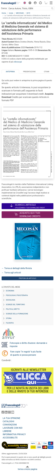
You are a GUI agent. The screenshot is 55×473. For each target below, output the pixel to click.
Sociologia (10, 300)
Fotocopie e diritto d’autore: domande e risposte (28, 345)
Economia (10, 291)
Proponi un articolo (27, 278)
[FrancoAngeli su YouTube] (12, 412)
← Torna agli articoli (11, 272)
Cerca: (4, 8)
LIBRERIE (7, 431)
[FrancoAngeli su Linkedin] (6, 412)
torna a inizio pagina (27, 469)
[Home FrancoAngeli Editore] (10, 3)
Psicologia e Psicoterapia (17, 295)
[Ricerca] (52, 8)
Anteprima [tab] (10, 72)
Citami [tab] (46, 72)
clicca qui (18, 62)
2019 (28, 13)
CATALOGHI (8, 421)
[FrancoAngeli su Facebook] (3, 412)
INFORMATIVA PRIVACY (14, 434)
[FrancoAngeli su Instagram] (9, 412)
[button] (24, 3)
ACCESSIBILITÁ (10, 437)
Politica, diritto (13, 309)
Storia (8, 318)
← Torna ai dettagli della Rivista (17, 268)
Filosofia (10, 323)
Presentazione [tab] (29, 72)
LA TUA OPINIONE (11, 418)
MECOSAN (20, 13)
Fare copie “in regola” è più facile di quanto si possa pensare (25, 353)
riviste (11, 13)
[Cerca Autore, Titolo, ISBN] (29, 8)
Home (4, 13)
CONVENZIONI (10, 424)
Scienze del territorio (15, 305)
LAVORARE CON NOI (12, 428)
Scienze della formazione (17, 314)
